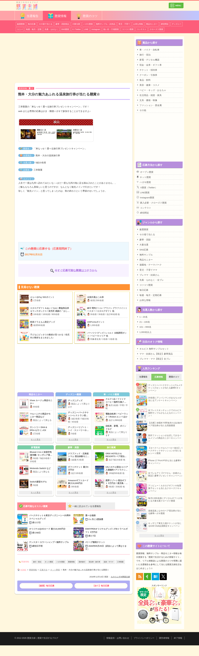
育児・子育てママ (147, 269)
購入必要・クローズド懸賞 (152, 202)
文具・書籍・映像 (147, 100)
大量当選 (76, 24)
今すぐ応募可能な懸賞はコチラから (76, 270)
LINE (86, 29)
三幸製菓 (120, 562)
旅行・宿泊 (37, 562)
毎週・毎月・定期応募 (149, 295)
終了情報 (178, 638)
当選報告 (28, 15)
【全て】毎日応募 (101, 586)
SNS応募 (142, 249)
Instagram (96, 29)
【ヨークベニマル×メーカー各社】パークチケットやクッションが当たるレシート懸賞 (165, 450)
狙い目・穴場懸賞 (111, 29)
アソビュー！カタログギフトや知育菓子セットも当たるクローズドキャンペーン (164, 488)
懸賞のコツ (86, 15)
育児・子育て (124, 24)
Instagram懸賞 (145, 197)
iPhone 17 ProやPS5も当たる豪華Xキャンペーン (164, 461)
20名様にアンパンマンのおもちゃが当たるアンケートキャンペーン (165, 399)
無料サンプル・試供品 (105, 24)
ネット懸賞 (49, 562)
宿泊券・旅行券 (94, 562)
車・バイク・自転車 (148, 49)
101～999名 (144, 326)
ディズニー (176, 24)
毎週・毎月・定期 (33, 29)
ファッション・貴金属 (149, 105)
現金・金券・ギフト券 (149, 65)
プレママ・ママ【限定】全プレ (153, 358)
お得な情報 (138, 24)
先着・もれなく (51, 29)
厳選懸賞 (21, 24)
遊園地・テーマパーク (149, 264)
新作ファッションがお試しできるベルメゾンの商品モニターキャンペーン (164, 438)
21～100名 (143, 321)
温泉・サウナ (108, 562)
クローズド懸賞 (156, 29)
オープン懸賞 (145, 172)
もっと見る (35, 439)
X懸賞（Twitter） (147, 187)
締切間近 (165, 24)
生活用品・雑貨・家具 (149, 95)
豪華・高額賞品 (62, 24)
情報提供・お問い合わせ (117, 638)
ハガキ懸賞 (88, 24)
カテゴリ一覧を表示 (176, 4)
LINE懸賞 (143, 192)
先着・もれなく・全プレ (150, 280)
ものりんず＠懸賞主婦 (120, 577)
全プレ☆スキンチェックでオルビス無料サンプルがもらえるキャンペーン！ (164, 413)
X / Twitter (76, 29)
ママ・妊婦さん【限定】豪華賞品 (155, 353)
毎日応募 (32, 24)
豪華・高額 (144, 239)
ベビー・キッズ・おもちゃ (151, 90)
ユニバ (20, 29)
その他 (141, 110)
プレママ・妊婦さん (148, 275)
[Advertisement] (74, 58)
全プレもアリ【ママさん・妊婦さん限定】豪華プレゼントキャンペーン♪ (165, 474)
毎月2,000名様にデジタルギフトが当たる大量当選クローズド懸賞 (165, 499)
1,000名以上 (144, 332)
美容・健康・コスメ (148, 85)
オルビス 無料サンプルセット (153, 348)
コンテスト (141, 29)
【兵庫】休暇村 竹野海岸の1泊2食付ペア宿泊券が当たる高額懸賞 (165, 424)
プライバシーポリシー (144, 638)
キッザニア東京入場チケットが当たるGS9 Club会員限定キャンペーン (164, 524)
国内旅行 (82, 562)
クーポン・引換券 (147, 75)
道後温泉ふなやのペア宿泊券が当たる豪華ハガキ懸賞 (164, 512)
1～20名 (142, 316)
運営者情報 (164, 638)
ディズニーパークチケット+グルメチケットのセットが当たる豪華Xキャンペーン (165, 388)
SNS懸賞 (65, 29)
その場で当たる (45, 24)
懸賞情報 (56, 15)
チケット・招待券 (147, 70)
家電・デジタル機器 (148, 59)
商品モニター (152, 24)
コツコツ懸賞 (128, 29)
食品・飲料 (144, 80)
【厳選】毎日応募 (46, 586)
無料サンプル (145, 254)
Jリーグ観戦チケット (107, 546)
